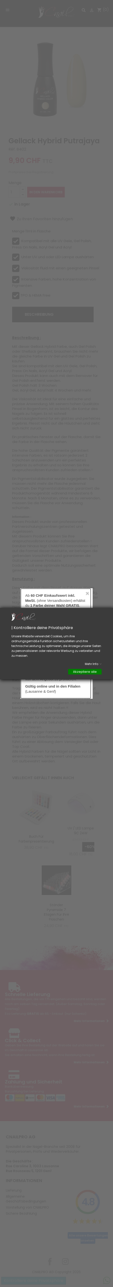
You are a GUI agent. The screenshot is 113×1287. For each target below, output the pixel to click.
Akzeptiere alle (85, 671)
